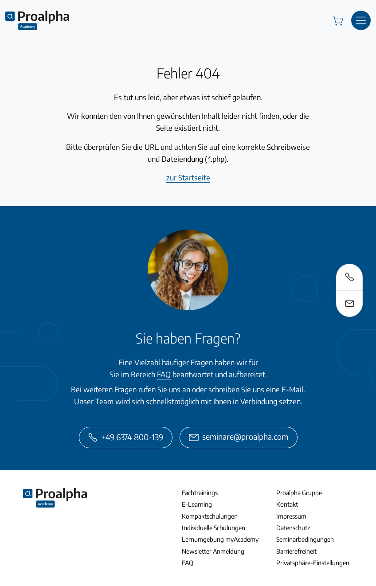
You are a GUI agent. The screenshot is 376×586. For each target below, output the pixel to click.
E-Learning (197, 504)
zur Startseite (188, 177)
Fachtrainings (200, 492)
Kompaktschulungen (210, 516)
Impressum (291, 516)
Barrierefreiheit (296, 551)
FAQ (164, 374)
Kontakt (287, 504)
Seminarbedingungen (305, 539)
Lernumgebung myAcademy (220, 539)
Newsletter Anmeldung (213, 551)
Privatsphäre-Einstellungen (312, 562)
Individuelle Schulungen (213, 527)
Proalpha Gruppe (299, 492)
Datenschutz (293, 527)
